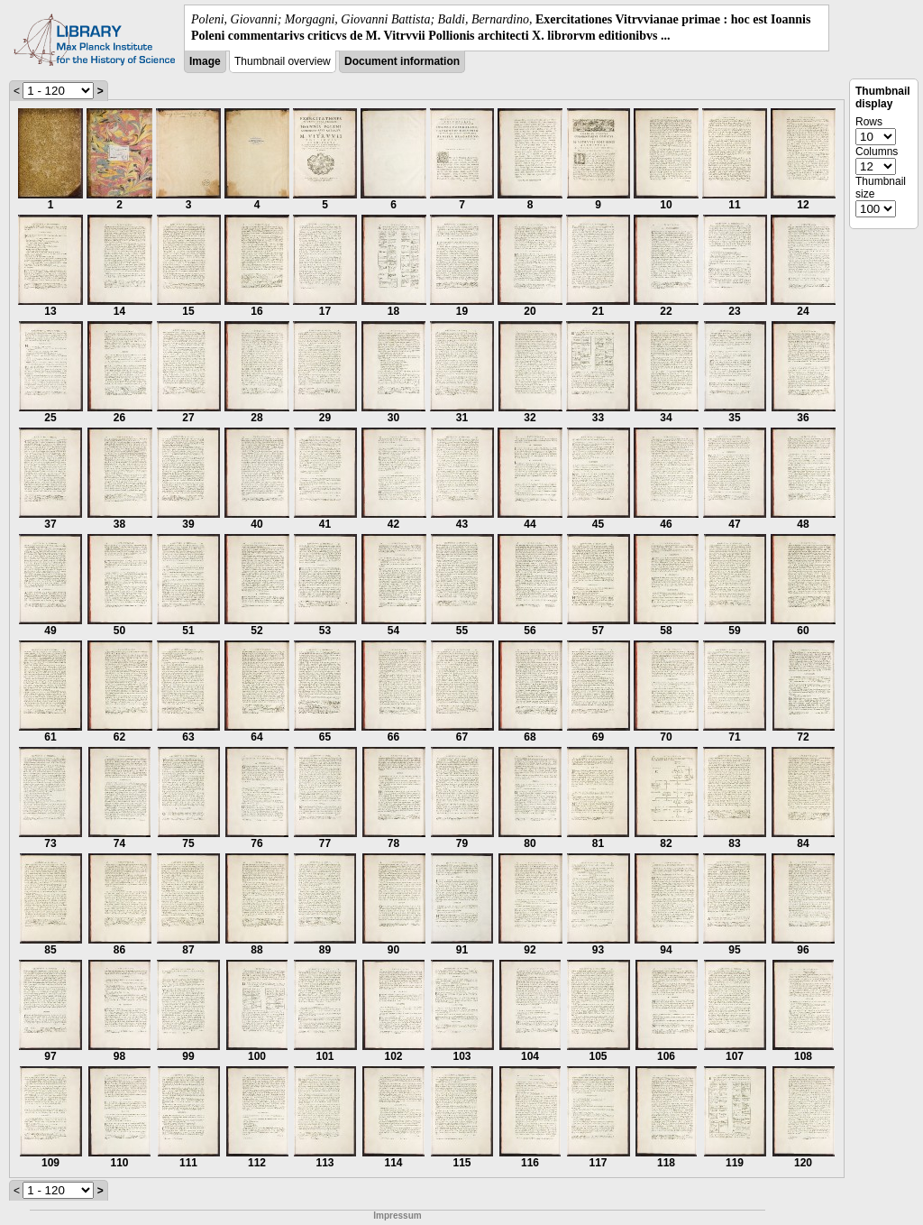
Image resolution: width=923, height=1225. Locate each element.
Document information (402, 61)
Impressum (397, 1215)
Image (205, 61)
